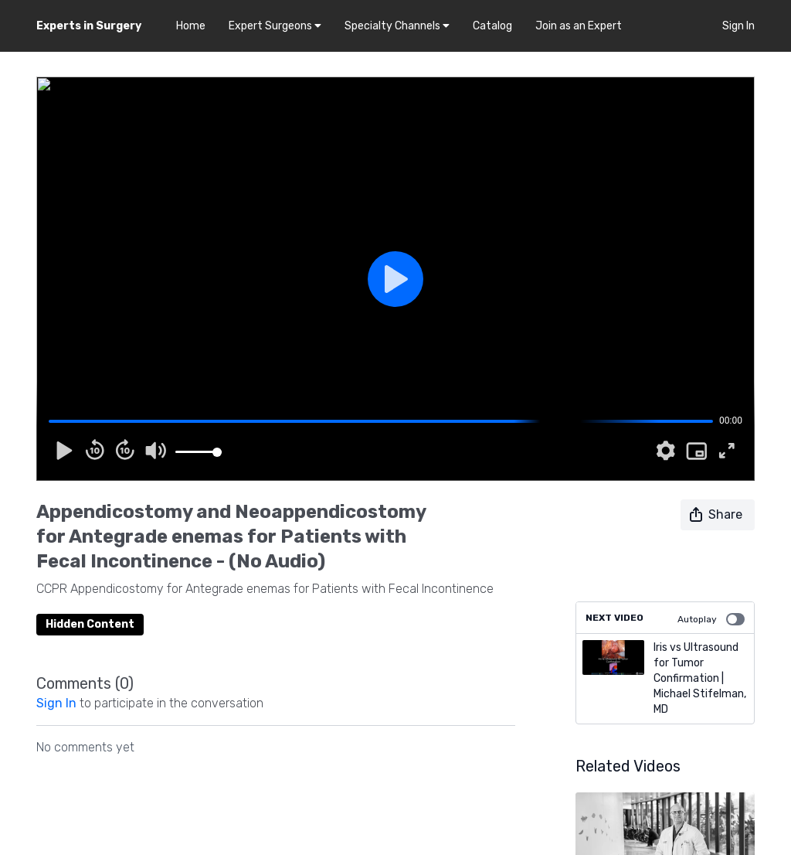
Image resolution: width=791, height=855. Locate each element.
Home (190, 25)
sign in (56, 703)
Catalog (492, 25)
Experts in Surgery (88, 25)
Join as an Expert (578, 25)
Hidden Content (90, 624)
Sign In (738, 25)
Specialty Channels (397, 25)
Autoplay (711, 619)
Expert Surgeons (275, 25)
